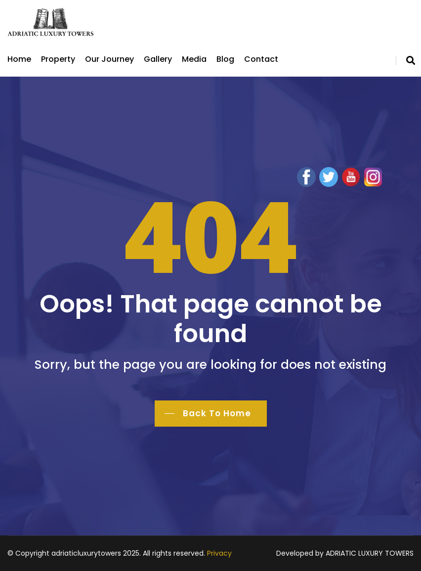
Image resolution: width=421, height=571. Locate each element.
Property (58, 59)
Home (19, 59)
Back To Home (217, 413)
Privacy (219, 553)
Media (194, 59)
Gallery (158, 59)
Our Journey (109, 59)
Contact (261, 59)
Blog (225, 59)
